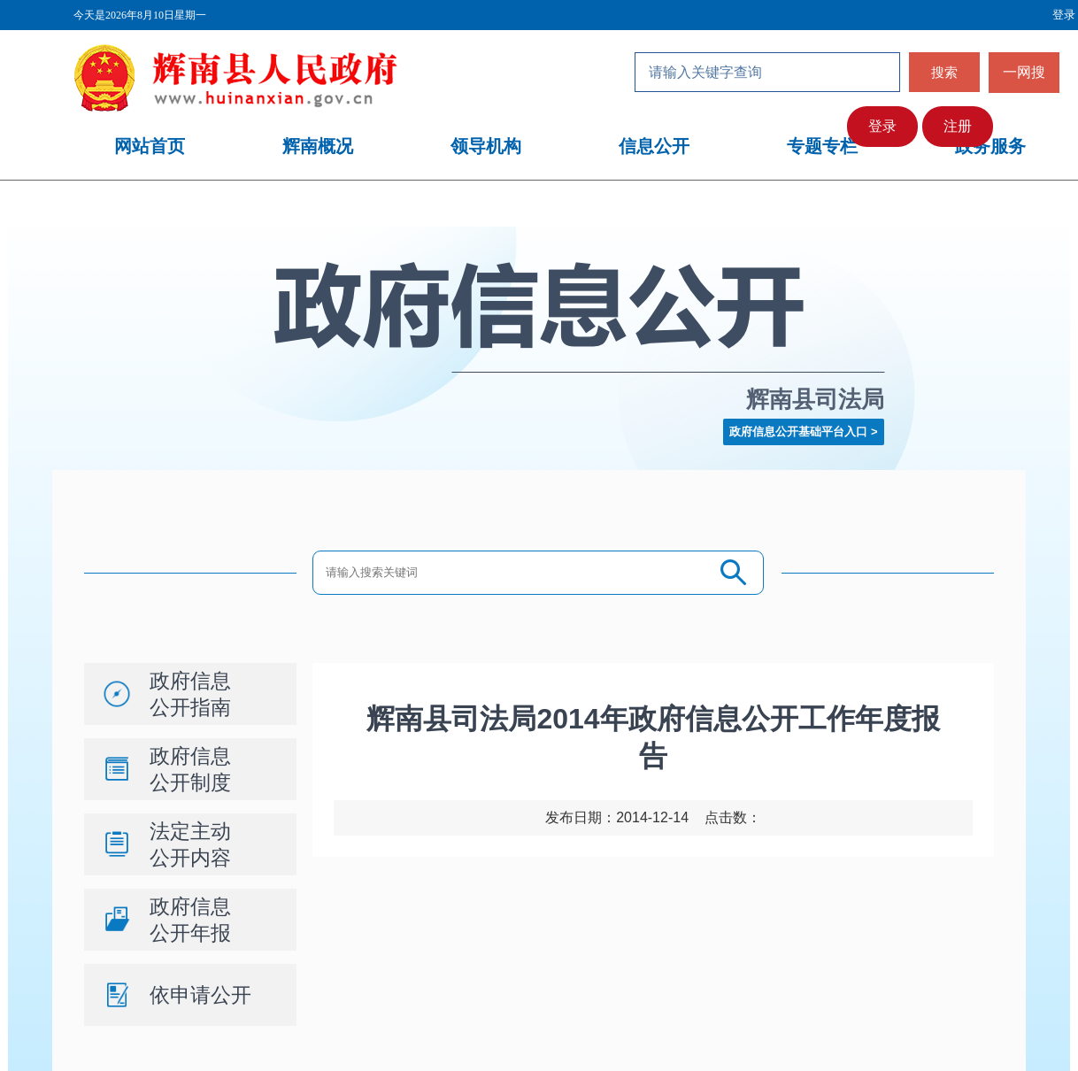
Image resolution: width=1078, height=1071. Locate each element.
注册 (957, 126)
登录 (882, 126)
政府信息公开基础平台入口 (798, 431)
